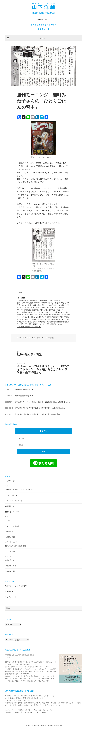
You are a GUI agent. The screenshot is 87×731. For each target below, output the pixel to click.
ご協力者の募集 (10, 566)
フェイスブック (10, 597)
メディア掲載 (49, 338)
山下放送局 (9, 531)
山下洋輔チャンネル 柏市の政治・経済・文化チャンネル (25, 712)
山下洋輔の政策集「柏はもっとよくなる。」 (21, 489)
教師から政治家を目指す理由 (44, 24)
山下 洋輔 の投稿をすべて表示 (28, 326)
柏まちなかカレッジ (12, 512)
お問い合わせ (10, 560)
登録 (43, 451)
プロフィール (43, 29)
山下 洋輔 (37, 338)
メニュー (43, 38)
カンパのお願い (10, 571)
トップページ (10, 481)
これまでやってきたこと (14, 501)
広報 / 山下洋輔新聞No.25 (24, 396)
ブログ (7, 520)
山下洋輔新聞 (10, 537)
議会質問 (9, 506)
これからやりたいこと (13, 495)
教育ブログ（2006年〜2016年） (16, 586)
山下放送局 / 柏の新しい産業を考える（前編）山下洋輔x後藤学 (37, 414)
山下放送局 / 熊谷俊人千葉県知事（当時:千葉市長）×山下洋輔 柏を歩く (40, 408)
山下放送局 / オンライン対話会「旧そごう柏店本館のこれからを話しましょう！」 (44, 402)
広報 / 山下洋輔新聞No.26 (24, 389)
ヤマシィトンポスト (12, 526)
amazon (8, 657)
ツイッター (9, 591)
